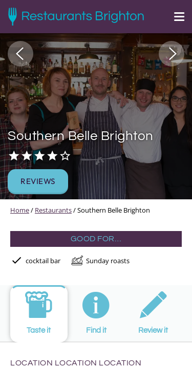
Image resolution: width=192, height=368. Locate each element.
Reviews (37, 181)
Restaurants (53, 210)
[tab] (39, 313)
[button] (20, 53)
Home (19, 210)
